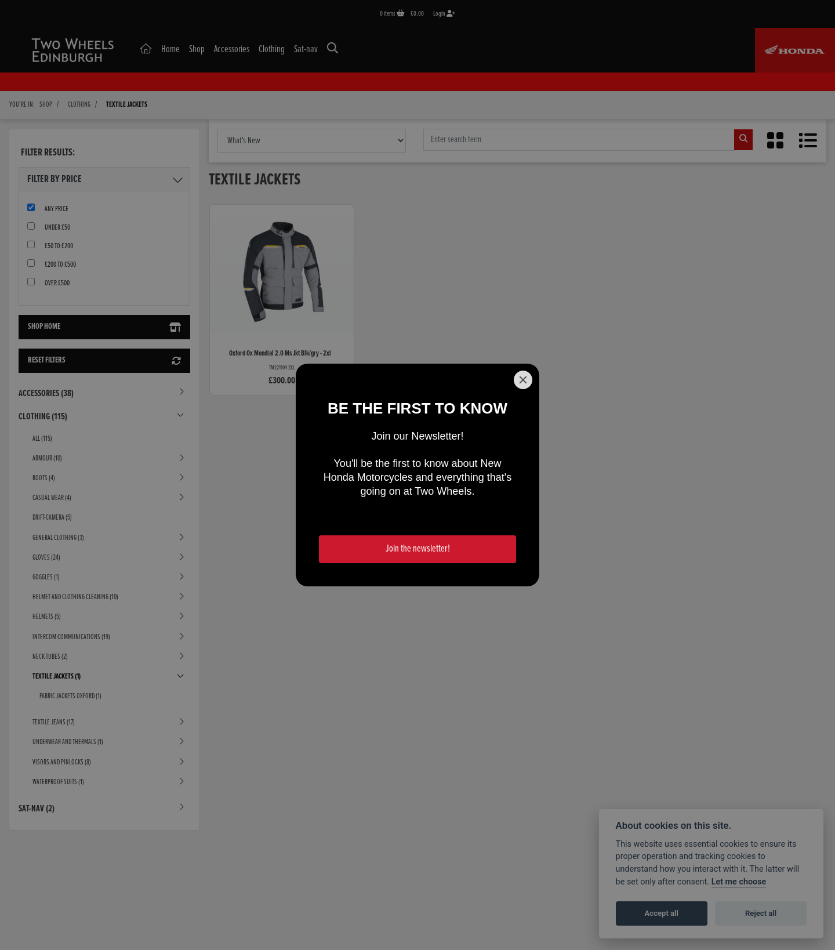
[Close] (523, 380)
